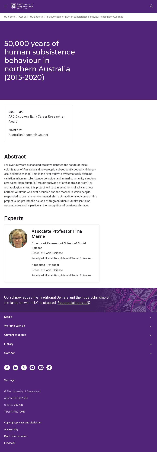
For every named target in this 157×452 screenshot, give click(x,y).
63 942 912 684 (19, 398)
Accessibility (11, 429)
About (22, 16)
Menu (5, 6)
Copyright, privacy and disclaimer (22, 422)
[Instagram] (41, 367)
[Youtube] (32, 367)
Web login (9, 380)
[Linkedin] (15, 367)
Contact (9, 353)
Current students (15, 335)
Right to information (15, 436)
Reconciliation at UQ (73, 303)
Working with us (14, 326)
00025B (18, 405)
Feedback (9, 443)
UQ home (9, 16)
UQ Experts (36, 16)
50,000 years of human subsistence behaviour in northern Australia (85, 16)
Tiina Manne (51, 253)
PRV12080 (19, 411)
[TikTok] (49, 367)
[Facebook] (7, 367)
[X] (24, 367)
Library (8, 344)
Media (8, 317)
